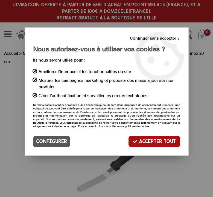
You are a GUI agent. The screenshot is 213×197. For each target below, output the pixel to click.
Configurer (51, 141)
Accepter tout (154, 141)
